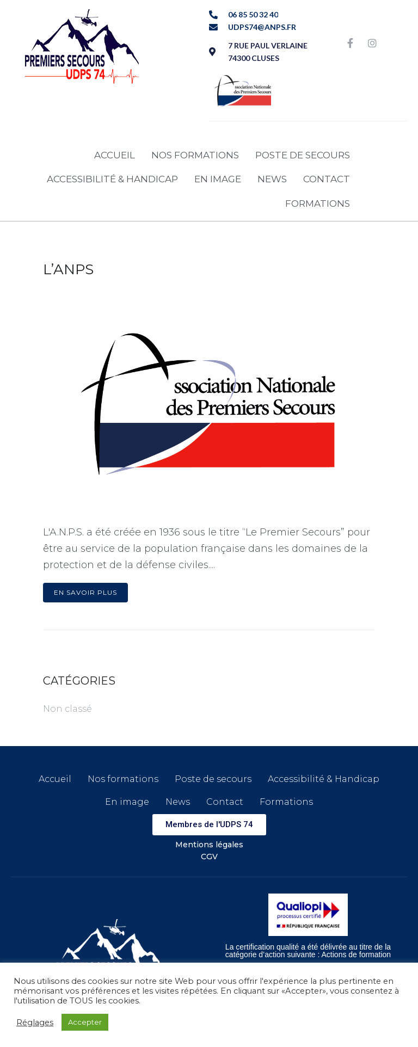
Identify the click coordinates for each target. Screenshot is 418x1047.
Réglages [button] (34, 1022)
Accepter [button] (85, 1022)
